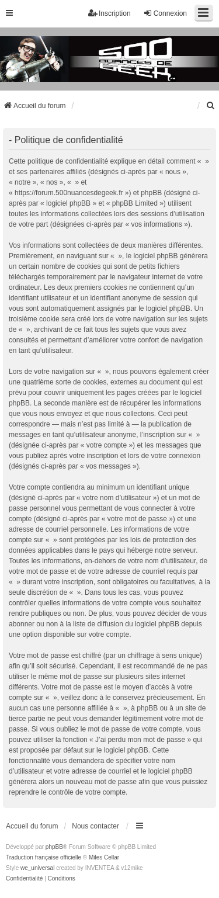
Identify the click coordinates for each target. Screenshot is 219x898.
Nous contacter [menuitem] (95, 826)
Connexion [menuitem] (165, 13)
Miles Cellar (104, 857)
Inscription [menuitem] (109, 13)
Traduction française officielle (43, 857)
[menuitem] (211, 105)
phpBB (54, 847)
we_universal (37, 868)
